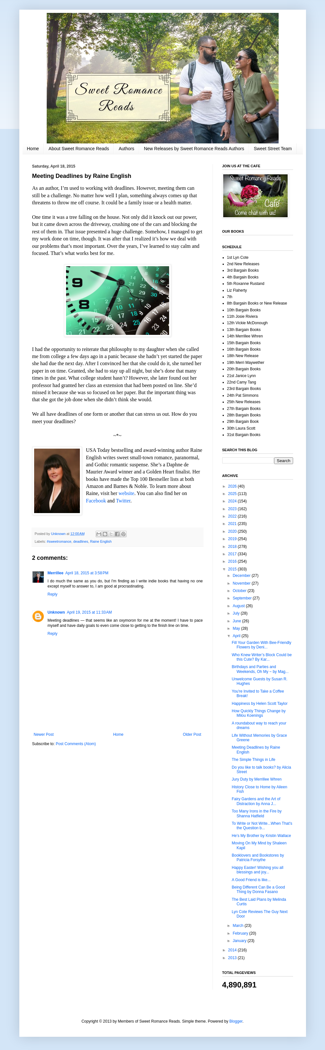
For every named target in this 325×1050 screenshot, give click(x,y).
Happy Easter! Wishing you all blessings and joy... (257, 869)
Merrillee (55, 573)
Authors (126, 148)
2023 (233, 509)
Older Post (192, 734)
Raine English (101, 541)
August (239, 606)
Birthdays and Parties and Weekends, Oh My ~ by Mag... (260, 669)
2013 (233, 958)
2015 (233, 569)
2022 (233, 516)
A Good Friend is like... (251, 880)
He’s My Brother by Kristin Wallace (261, 835)
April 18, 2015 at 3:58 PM (87, 573)
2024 (233, 501)
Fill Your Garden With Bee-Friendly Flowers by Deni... (261, 644)
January (240, 940)
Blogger (236, 1021)
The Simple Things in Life (253, 759)
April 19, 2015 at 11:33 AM (89, 612)
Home (33, 148)
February (241, 933)
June (237, 621)
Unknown (56, 612)
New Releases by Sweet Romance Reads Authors (194, 148)
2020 (233, 531)
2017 (233, 554)
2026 (233, 486)
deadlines (80, 541)
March (238, 925)
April (237, 636)
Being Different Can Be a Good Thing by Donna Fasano (258, 889)
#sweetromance (59, 541)
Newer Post (44, 734)
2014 (233, 950)
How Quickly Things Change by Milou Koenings (258, 713)
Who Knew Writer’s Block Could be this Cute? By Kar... (262, 657)
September (243, 598)
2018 (233, 546)
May (237, 628)
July (237, 613)
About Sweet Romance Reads (79, 148)
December (242, 575)
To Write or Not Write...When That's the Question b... (262, 825)
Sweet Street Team (273, 148)
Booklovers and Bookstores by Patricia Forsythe (258, 857)
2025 (233, 493)
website (126, 493)
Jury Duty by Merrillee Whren (257, 779)
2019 (233, 539)
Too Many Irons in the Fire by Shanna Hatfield (257, 813)
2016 (233, 561)
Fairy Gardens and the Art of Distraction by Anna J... (256, 801)
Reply (53, 594)
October (240, 590)
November (242, 583)
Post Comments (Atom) (76, 744)
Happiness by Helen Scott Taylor (259, 703)
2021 (233, 523)
